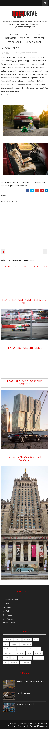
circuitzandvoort (35, 649)
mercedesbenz (26, 644)
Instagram (10, 38)
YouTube (24, 38)
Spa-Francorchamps (25, 658)
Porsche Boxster (23, 693)
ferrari (29, 653)
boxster (18, 639)
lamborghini (22, 649)
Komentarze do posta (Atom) (23, 260)
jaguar (14, 658)
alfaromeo (38, 653)
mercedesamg (8, 653)
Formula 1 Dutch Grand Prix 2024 (30, 681)
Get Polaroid (15, 42)
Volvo (6, 644)
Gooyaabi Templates (38, 726)
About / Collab (33, 42)
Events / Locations (18, 34)
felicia (18, 53)
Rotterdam (27, 639)
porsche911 (14, 644)
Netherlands (8, 639)
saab (5, 662)
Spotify (36, 34)
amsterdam (20, 653)
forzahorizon (25, 662)
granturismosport (9, 649)
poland (28, 53)
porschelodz (14, 662)
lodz (23, 53)
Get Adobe (39, 38)
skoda (34, 53)
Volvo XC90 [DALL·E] (25, 704)
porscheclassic (38, 658)
